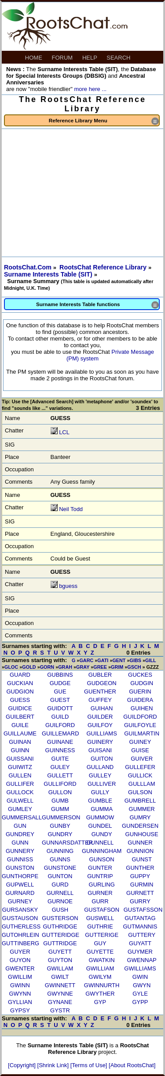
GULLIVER (102, 783)
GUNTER (100, 867)
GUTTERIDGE (60, 935)
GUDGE (60, 683)
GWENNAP (142, 960)
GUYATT (140, 943)
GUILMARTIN (141, 733)
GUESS (20, 700)
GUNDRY (60, 834)
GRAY (82, 667)
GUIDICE (20, 708)
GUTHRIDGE (60, 926)
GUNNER (140, 842)
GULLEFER (140, 767)
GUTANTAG (140, 918)
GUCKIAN (20, 683)
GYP (100, 1002)
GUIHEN (142, 708)
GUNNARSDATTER (67, 842)
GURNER (100, 893)
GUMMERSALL (22, 817)
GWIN (140, 977)
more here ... (90, 89)
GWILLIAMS (140, 968)
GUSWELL (100, 918)
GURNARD (20, 893)
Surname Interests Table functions (97, 305)
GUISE (140, 750)
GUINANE (60, 742)
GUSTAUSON (20, 918)
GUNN (19, 842)
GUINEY (140, 742)
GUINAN (20, 742)
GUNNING (60, 851)
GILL (150, 660)
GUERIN (140, 691)
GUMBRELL (140, 800)
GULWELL (20, 800)
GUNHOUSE (141, 834)
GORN (47, 667)
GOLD (29, 667)
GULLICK (140, 775)
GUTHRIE (100, 926)
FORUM (63, 57)
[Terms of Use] (89, 1065)
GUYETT (60, 951)
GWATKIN (102, 960)
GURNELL (60, 893)
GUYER (20, 951)
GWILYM (100, 977)
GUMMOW (100, 817)
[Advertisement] (82, 193)
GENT (118, 660)
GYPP (140, 1002)
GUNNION (140, 851)
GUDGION (19, 691)
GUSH (60, 909)
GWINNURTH (102, 985)
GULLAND (100, 767)
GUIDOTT (60, 708)
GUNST (142, 859)
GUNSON (101, 859)
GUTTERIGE (101, 935)
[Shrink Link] (53, 1065)
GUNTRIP (100, 876)
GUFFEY (100, 700)
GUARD (20, 674)
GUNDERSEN (140, 825)
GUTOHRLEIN (20, 935)
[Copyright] (22, 1065)
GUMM (60, 809)
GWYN (141, 985)
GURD (59, 884)
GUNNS (60, 859)
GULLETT (60, 775)
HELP (90, 57)
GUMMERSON (61, 817)
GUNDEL (100, 825)
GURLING (102, 884)
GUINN (20, 750)
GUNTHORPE (20, 876)
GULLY (100, 792)
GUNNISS (20, 859)
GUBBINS (60, 674)
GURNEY (20, 901)
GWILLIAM (100, 968)
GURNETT (140, 893)
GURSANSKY (20, 909)
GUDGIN (141, 683)
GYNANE (60, 1002)
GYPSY (20, 1010)
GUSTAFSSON (143, 909)
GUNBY (60, 825)
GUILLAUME (20, 733)
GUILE (20, 725)
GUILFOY (100, 725)
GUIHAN (102, 708)
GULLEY (100, 775)
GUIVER (142, 758)
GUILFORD (60, 725)
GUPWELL (20, 884)
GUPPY (140, 876)
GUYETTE (100, 951)
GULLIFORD (60, 783)
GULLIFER (20, 783)
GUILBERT (20, 716)
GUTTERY (141, 935)
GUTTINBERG (20, 943)
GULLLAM (141, 783)
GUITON (102, 758)
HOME (34, 57)
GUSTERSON (60, 918)
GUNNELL (100, 842)
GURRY (140, 901)
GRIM (117, 667)
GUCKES (140, 674)
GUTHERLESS (21, 926)
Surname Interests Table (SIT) (49, 274)
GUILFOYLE (140, 725)
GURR (100, 901)
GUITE (60, 758)
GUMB (60, 800)
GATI (102, 660)
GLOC (11, 667)
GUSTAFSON (101, 909)
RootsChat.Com (27, 267)
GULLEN (19, 775)
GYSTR (60, 1010)
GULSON (140, 792)
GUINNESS (60, 750)
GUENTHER (100, 691)
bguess (68, 586)
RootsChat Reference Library (103, 267)
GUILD (60, 716)
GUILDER (100, 716)
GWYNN (20, 993)
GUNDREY (20, 834)
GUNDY (102, 834)
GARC (86, 660)
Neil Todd (71, 509)
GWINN (20, 985)
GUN (20, 825)
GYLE (140, 993)
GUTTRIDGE (60, 943)
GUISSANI (19, 758)
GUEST (60, 700)
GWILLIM (20, 977)
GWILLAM (60, 968)
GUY (100, 943)
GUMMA (102, 809)
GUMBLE (100, 800)
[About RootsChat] (132, 1065)
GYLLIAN (20, 1002)
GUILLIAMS (101, 733)
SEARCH (119, 57)
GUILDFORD (140, 716)
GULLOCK (19, 792)
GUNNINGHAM (101, 851)
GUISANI (100, 750)
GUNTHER (140, 867)
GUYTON (60, 960)
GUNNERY (20, 851)
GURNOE (60, 901)
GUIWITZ (20, 767)
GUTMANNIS (140, 926)
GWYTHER (99, 993)
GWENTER (19, 968)
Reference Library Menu (104, 121)
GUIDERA (140, 700)
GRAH (65, 667)
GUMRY (139, 817)
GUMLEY (20, 809)
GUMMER (142, 809)
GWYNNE (60, 993)
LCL (64, 432)
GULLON (60, 792)
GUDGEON (102, 683)
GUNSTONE (60, 867)
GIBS (135, 660)
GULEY (60, 767)
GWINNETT (60, 985)
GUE (60, 691)
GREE (100, 667)
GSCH (134, 667)
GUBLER (100, 674)
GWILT (60, 977)
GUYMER (140, 951)
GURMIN (142, 884)
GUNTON (60, 876)
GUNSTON (20, 867)
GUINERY (100, 742)
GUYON (20, 960)
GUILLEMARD (60, 733)
